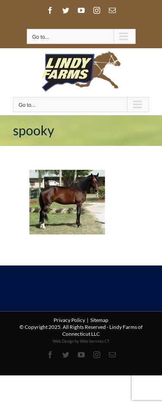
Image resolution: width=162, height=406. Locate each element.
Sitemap (99, 320)
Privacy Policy (69, 320)
